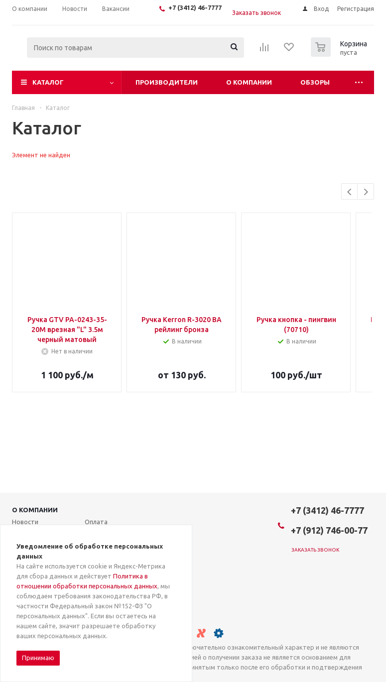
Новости (25, 521)
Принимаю (38, 657)
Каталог (48, 82)
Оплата (96, 521)
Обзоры (315, 82)
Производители (166, 82)
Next (366, 192)
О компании (249, 82)
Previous (350, 192)
